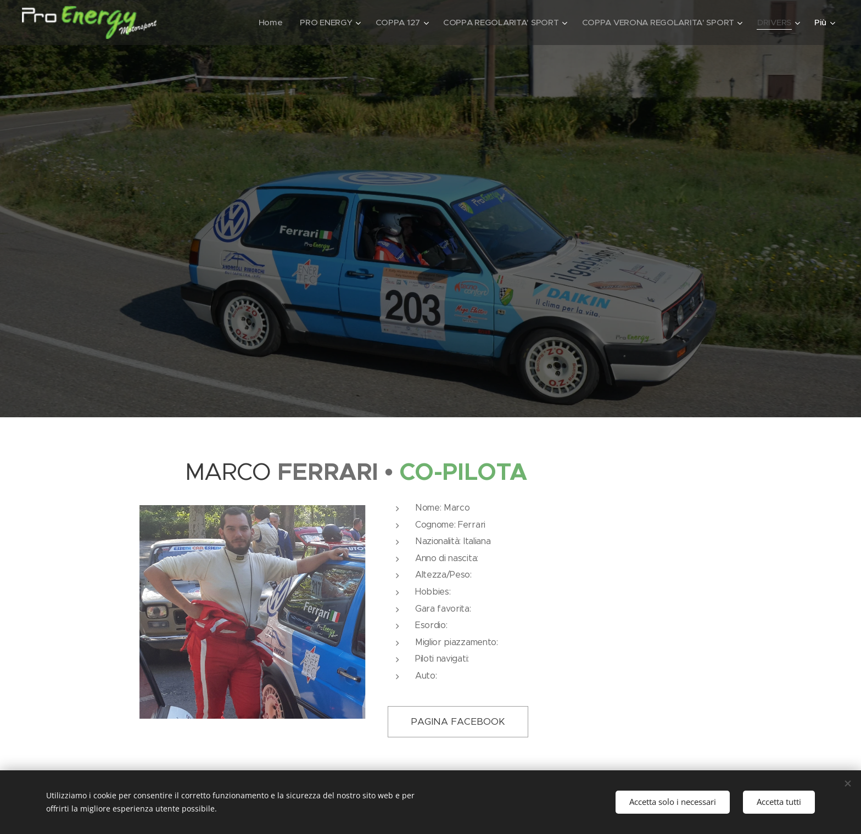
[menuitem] (261, 22)
